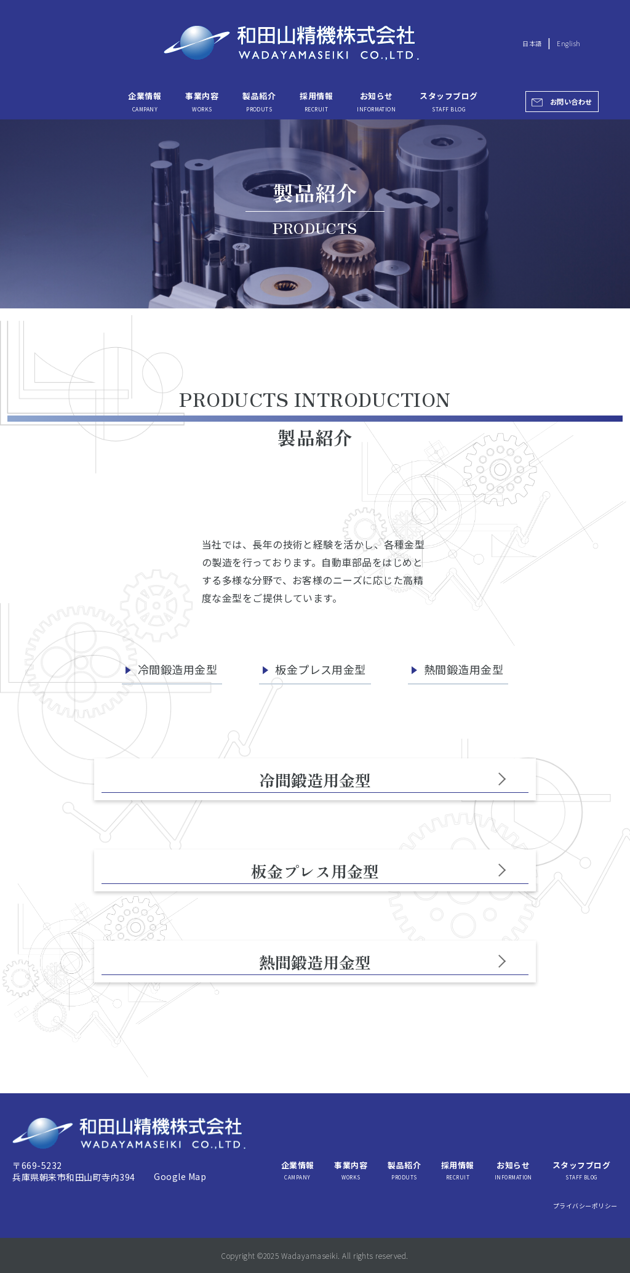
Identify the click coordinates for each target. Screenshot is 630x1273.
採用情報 (316, 101)
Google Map (180, 1176)
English (568, 43)
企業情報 (144, 101)
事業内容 (201, 101)
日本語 (531, 43)
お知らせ (376, 101)
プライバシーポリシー (585, 1205)
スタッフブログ (448, 101)
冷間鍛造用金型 (177, 669)
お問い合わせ (571, 101)
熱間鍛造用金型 (463, 669)
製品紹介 (259, 101)
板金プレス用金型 (320, 669)
